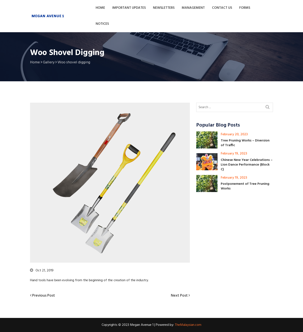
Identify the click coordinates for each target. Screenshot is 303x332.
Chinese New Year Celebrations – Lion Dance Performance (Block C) (247, 164)
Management (193, 8)
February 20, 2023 (234, 134)
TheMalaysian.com (188, 325)
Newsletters (164, 8)
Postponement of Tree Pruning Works (245, 186)
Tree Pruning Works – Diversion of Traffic (245, 143)
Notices (102, 24)
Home (100, 8)
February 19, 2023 (234, 153)
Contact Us (222, 8)
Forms (244, 8)
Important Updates (129, 8)
